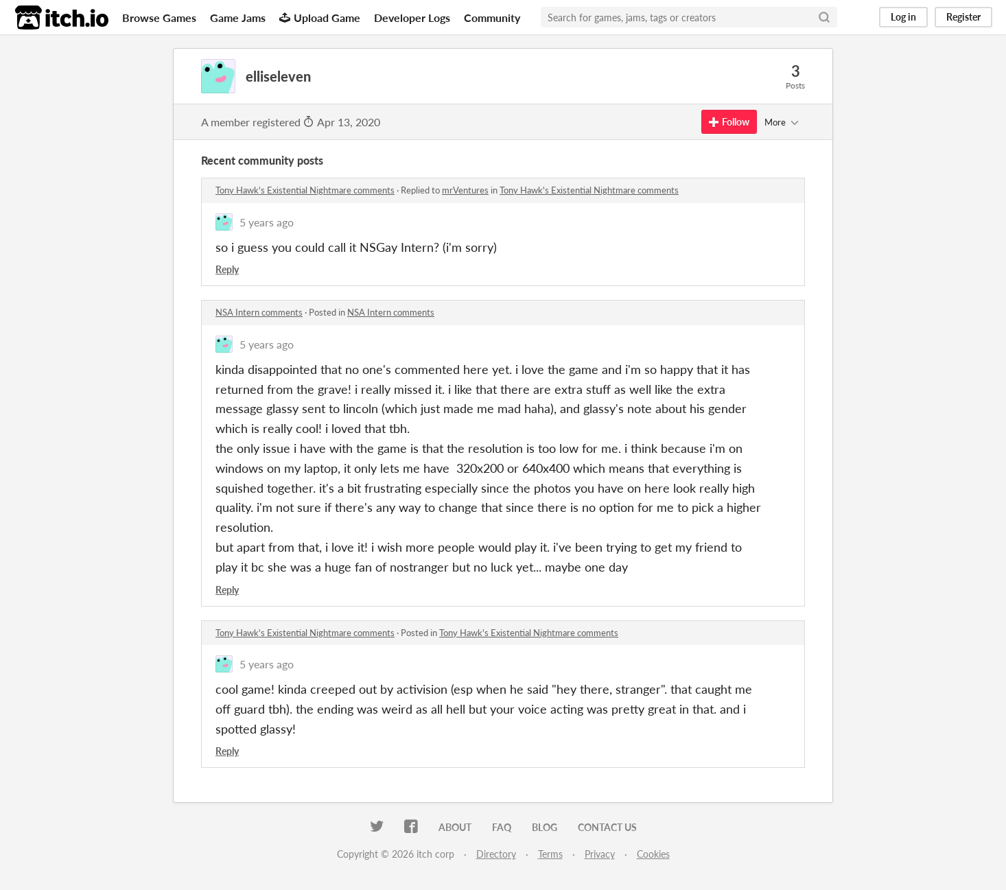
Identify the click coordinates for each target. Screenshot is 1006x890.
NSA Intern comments (259, 312)
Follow (729, 122)
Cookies (653, 854)
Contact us (607, 827)
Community (492, 17)
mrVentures (465, 190)
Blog (544, 827)
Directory (496, 854)
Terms (550, 854)
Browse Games (159, 17)
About (454, 827)
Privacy (600, 854)
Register (963, 17)
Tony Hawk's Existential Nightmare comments (305, 190)
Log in (903, 17)
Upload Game (319, 17)
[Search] (824, 17)
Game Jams (238, 17)
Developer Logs (412, 17)
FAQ (501, 827)
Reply (227, 269)
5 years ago (266, 222)
